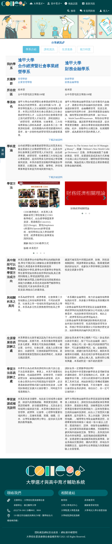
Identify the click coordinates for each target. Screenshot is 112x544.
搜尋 (71, 10)
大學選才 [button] (37, 3)
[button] (33, 253)
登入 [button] (104, 10)
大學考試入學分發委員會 (95, 510)
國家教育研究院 (91, 505)
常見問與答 (87, 10)
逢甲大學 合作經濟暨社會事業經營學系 (38, 66)
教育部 (64, 500)
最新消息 (88, 3)
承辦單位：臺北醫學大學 (25, 505)
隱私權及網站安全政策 (46, 532)
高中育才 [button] (54, 3)
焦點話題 (71, 3)
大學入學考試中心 (69, 505)
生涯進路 (67, 49)
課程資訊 (49, 49)
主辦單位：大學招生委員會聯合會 (29, 500)
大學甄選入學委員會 (70, 510)
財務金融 (72, 82)
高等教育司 (89, 500)
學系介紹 (31, 49)
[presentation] (20, 205)
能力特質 (85, 49)
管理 (22, 79)
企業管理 (25, 82)
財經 (69, 79)
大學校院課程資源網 (70, 515)
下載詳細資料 (55, 140)
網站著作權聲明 (69, 532)
